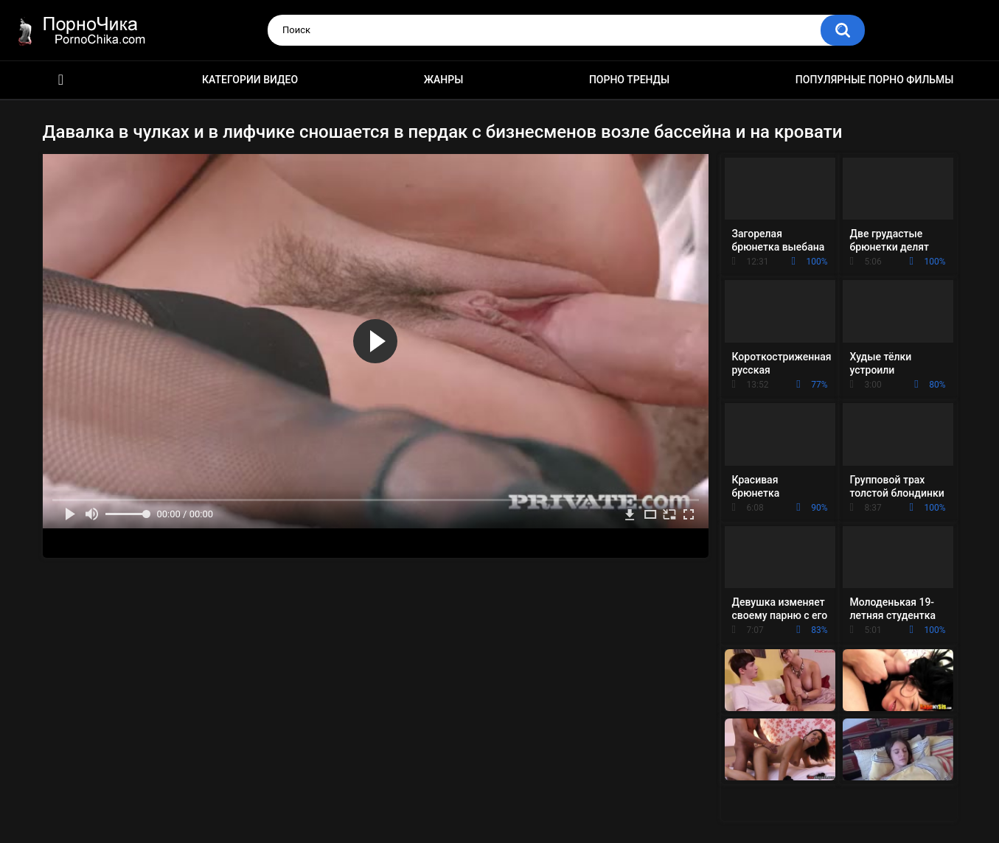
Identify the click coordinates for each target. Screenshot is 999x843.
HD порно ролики (61, 80)
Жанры (444, 79)
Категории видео (250, 79)
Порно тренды (629, 79)
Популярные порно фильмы (875, 79)
